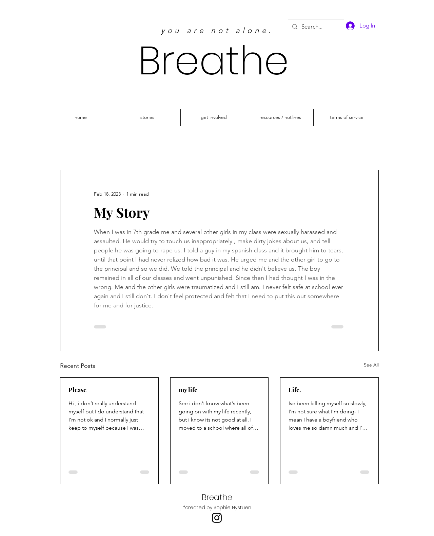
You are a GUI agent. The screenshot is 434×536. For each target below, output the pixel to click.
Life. (295, 390)
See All (371, 365)
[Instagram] (216, 517)
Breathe (213, 60)
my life (188, 390)
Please (77, 390)
